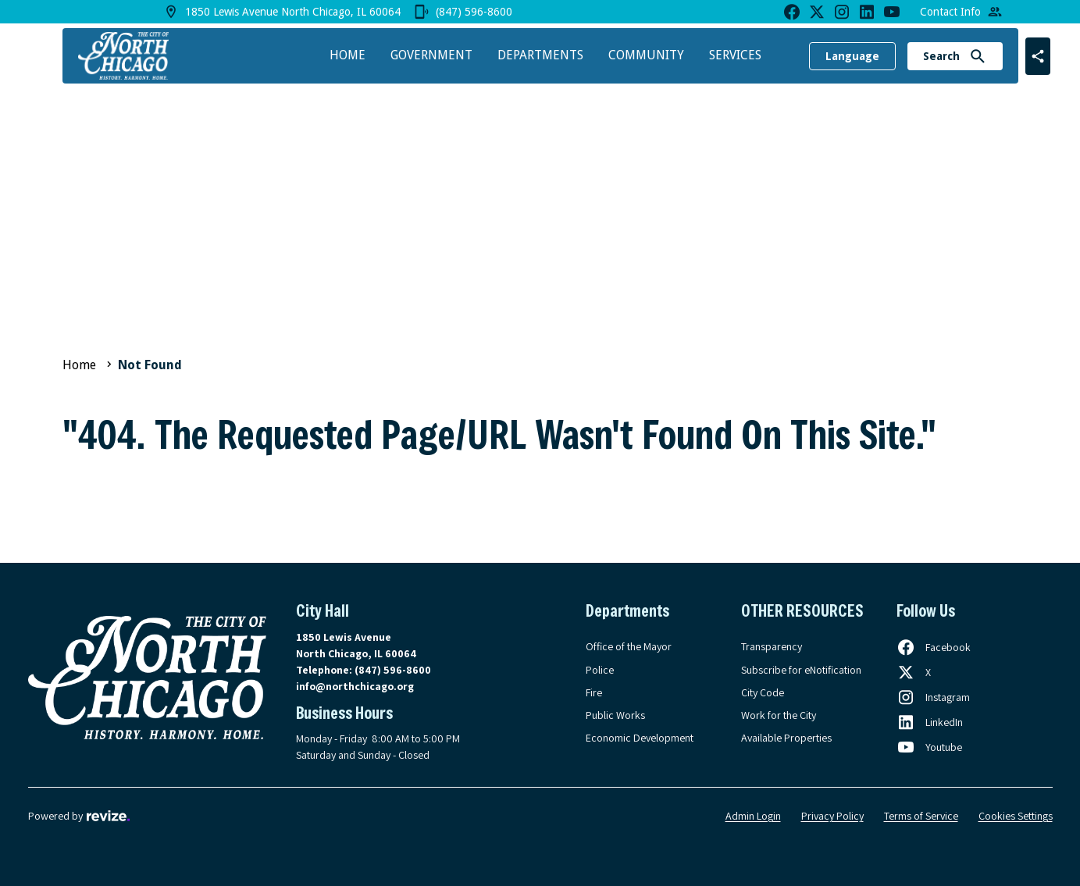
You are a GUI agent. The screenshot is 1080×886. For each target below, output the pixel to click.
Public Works (615, 715)
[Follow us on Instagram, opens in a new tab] (933, 697)
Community (646, 55)
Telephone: (363, 670)
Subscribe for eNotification (801, 670)
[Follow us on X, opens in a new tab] (913, 672)
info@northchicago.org (355, 686)
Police (600, 670)
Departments (540, 55)
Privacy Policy (832, 816)
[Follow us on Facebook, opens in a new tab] (933, 647)
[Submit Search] (977, 56)
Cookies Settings (1015, 816)
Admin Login (753, 816)
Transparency (771, 646)
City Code (762, 692)
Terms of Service (921, 816)
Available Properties (786, 738)
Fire (594, 692)
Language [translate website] (852, 56)
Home (347, 55)
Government (431, 55)
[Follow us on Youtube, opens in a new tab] (929, 747)
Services (735, 55)
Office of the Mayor (629, 646)
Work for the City (778, 715)
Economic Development (639, 738)
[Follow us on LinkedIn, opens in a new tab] (929, 722)
